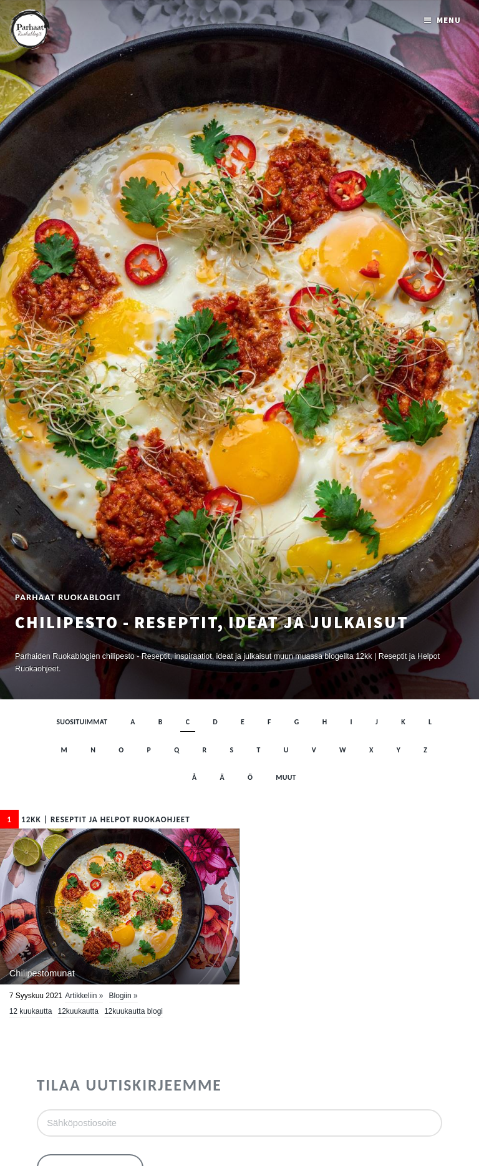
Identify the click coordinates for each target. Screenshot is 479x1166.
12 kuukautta (30, 1011)
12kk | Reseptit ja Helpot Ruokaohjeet (95, 819)
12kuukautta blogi (133, 1011)
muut (286, 777)
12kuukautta (77, 1011)
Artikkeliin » (84, 995)
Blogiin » (123, 995)
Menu (449, 20)
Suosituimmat (82, 721)
